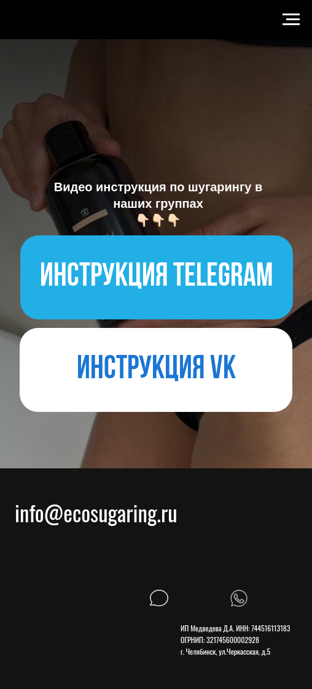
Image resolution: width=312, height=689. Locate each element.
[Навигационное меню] (291, 19)
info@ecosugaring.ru (96, 512)
